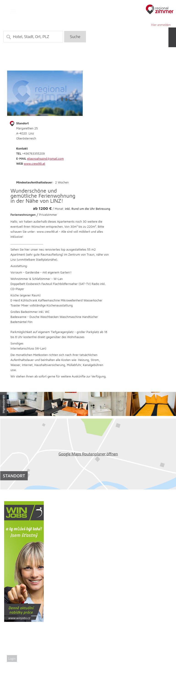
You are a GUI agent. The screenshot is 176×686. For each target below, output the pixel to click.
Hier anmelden (160, 24)
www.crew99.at (34, 163)
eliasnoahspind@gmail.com (45, 158)
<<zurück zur (158, 65)
